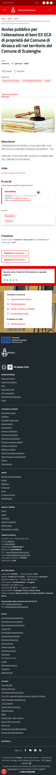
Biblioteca (5, 484)
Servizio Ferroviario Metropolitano (13, 729)
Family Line (5, 725)
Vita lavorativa (6, 464)
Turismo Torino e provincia (10, 721)
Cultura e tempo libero (9, 434)
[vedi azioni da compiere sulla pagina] (19, 71)
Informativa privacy (8, 650)
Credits (4, 661)
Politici (3, 400)
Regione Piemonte (8, 688)
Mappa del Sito (7, 672)
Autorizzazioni (6, 427)
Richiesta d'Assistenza (9, 639)
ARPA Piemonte (7, 710)
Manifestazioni (6, 498)
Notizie (4, 480)
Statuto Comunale (8, 647)
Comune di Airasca (27, 10)
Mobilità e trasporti (8, 449)
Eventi (3, 511)
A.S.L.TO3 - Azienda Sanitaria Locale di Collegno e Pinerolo (23, 696)
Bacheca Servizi (7, 643)
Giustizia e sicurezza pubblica (12, 442)
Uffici (3, 385)
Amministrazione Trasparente (12, 618)
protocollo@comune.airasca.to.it (20, 200)
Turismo (4, 460)
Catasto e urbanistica (9, 431)
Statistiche (5, 669)
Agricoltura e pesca (8, 413)
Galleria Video (6, 525)
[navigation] (4, 10)
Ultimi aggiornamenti (9, 665)
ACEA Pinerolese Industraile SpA (13, 699)
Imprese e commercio (9, 445)
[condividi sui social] (6, 71)
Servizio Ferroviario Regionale (12, 732)
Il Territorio (5, 518)
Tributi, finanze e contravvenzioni (13, 456)
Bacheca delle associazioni (11, 476)
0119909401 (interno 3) (21, 198)
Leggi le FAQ (6, 629)
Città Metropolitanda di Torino (12, 692)
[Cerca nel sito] (50, 10)
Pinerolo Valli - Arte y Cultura (12, 718)
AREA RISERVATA (26, 771)
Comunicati (5, 487)
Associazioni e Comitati (10, 529)
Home (3, 18)
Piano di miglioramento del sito (12, 625)
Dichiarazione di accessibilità (11, 621)
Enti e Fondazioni (7, 393)
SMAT (3, 714)
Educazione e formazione (10, 438)
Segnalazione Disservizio (10, 636)
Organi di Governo (8, 378)
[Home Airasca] (22, 10)
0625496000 (10, 544)
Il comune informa (8, 494)
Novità (10, 18)
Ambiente (5, 416)
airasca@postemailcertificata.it (17, 552)
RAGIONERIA (10, 191)
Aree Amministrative (9, 382)
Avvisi (16, 18)
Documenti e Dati (7, 389)
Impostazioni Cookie (8, 658)
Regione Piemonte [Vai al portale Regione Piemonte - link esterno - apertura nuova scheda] (8, 3)
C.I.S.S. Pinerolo (7, 703)
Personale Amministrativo (11, 396)
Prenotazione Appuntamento (12, 632)
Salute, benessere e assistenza (12, 453)
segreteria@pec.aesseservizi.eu (16, 606)
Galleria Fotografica (8, 522)
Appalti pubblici (7, 424)
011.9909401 (9, 541)
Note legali (5, 654)
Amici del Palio (6, 685)
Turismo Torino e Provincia (10, 707)
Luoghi (3, 514)
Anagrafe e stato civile (9, 420)
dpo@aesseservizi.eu (14, 604)
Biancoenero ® (12, 769)
